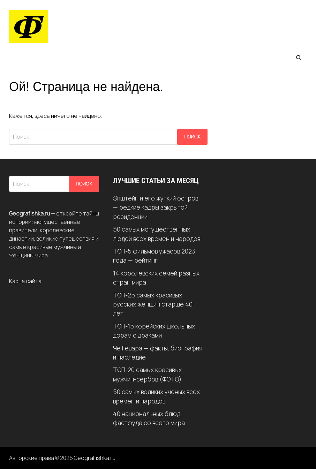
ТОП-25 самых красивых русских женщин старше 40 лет (153, 304)
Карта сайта (25, 281)
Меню (25, 57)
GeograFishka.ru (94, 458)
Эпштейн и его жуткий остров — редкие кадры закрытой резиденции (155, 207)
